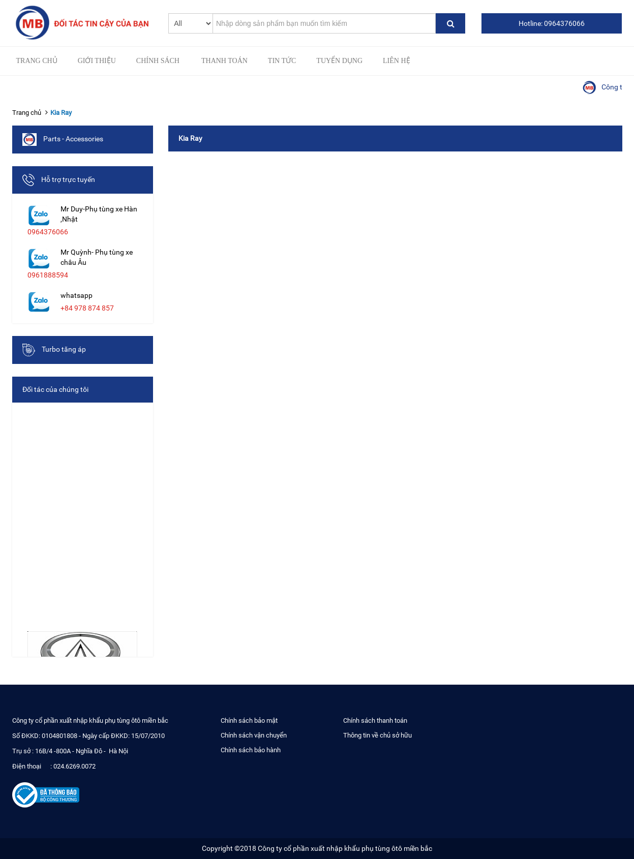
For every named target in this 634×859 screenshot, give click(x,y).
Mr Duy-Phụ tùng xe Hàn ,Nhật (99, 214)
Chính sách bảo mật (249, 720)
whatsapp (77, 295)
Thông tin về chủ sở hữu (377, 735)
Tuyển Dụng (339, 61)
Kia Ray (61, 112)
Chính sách (157, 61)
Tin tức (282, 61)
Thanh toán (224, 61)
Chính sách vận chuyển (254, 735)
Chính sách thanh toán (375, 720)
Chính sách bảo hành (251, 750)
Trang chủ (36, 61)
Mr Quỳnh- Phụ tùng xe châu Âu (97, 257)
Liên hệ (396, 61)
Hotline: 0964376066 (552, 23)
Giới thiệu (97, 61)
